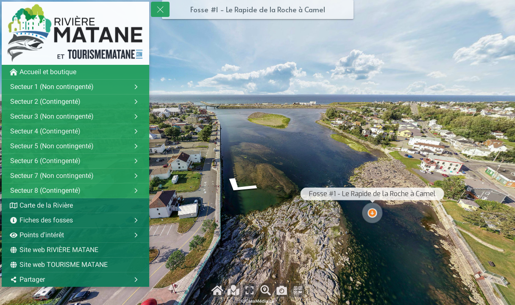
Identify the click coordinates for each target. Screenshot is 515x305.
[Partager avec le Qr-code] (298, 290)
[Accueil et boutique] (75, 72)
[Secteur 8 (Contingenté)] (75, 190)
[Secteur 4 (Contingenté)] (75, 131)
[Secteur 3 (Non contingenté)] (75, 116)
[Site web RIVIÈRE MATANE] (75, 250)
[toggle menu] (160, 9)
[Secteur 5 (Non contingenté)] (75, 146)
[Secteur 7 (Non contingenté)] (75, 176)
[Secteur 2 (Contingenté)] (75, 101)
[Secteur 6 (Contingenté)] (75, 161)
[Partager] (75, 279)
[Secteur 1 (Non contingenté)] (75, 87)
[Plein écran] (249, 290)
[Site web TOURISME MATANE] (75, 265)
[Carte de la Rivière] (75, 205)
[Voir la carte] (233, 290)
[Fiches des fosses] (75, 220)
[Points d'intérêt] (75, 235)
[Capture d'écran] (282, 290)
